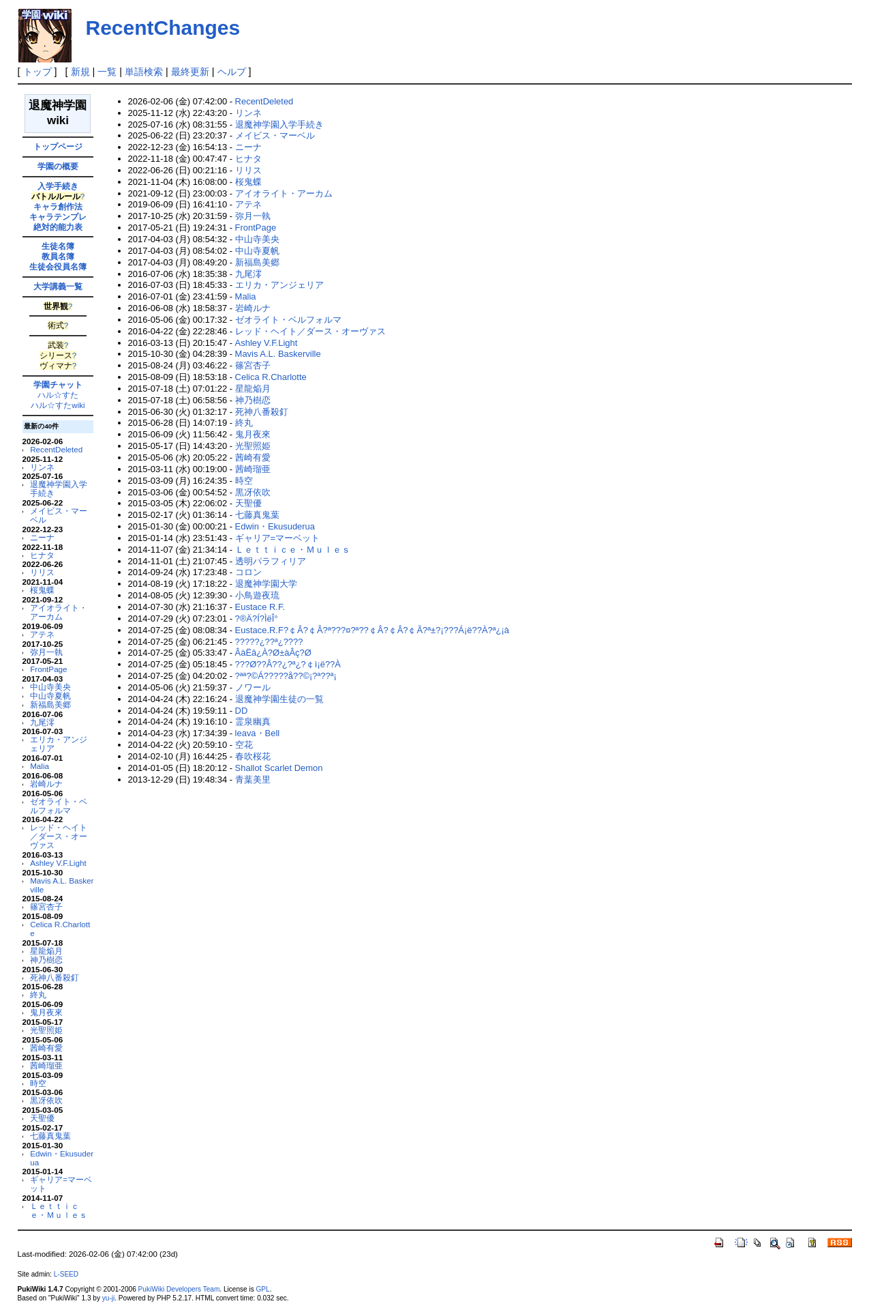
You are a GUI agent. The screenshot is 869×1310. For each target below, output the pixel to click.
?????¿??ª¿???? (269, 642)
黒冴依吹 (46, 1100)
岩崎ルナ (46, 783)
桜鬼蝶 (42, 589)
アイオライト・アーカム (58, 612)
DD (241, 710)
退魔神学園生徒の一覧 (279, 699)
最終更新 (190, 71)
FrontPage (48, 669)
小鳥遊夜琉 (257, 595)
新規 (80, 71)
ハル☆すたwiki (58, 405)
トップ (37, 71)
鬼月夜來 (46, 1012)
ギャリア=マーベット (61, 1184)
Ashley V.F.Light (58, 862)
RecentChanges (163, 27)
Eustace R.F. (260, 607)
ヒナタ (42, 555)
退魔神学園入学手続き (58, 488)
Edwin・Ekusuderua (61, 1158)
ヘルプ (231, 71)
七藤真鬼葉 (50, 1135)
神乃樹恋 (46, 959)
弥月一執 (46, 651)
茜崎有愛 (46, 1047)
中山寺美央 (50, 686)
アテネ (42, 634)
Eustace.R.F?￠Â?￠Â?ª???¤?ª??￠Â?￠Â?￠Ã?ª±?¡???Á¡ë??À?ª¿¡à (372, 630)
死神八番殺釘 (54, 977)
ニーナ (42, 537)
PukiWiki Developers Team (179, 1289)
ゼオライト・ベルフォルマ (58, 806)
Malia (39, 765)
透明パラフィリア (270, 561)
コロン (248, 572)
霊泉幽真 (253, 721)
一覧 (107, 71)
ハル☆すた (57, 394)
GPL (263, 1289)
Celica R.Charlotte (60, 928)
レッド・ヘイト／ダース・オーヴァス (58, 836)
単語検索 (144, 71)
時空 (38, 1083)
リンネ (42, 467)
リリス (42, 572)
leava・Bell (257, 733)
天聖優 (42, 1118)
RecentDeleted (56, 449)
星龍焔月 (46, 950)
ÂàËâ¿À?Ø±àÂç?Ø (273, 652)
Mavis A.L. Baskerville (61, 885)
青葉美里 (253, 779)
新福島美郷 (50, 704)
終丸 (38, 994)
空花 (244, 745)
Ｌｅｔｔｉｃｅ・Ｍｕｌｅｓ (58, 1210)
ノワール (253, 687)
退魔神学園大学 (266, 584)
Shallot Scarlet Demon (279, 768)
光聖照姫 (46, 1029)
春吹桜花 (253, 756)
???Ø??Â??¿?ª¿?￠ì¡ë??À (288, 664)
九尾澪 (42, 722)
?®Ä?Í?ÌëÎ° (256, 618)
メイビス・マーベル (58, 515)
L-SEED (66, 1274)
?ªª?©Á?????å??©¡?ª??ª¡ (286, 676)
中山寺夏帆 (50, 695)
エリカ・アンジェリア (58, 744)
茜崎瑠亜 (46, 1065)
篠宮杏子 (46, 906)
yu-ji (108, 1298)
